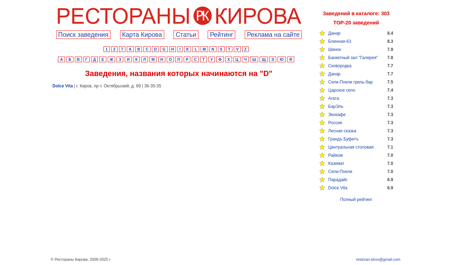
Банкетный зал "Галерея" (353, 57)
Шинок (334, 49)
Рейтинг (221, 34)
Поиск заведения (83, 34)
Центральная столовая (350, 147)
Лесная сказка (342, 130)
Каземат (336, 163)
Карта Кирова (142, 34)
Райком (335, 155)
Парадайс (338, 179)
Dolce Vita (337, 187)
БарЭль (335, 106)
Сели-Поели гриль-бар (350, 82)
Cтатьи (186, 34)
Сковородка (339, 65)
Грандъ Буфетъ (343, 139)
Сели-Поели (340, 171)
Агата (333, 98)
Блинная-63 (339, 41)
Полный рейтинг (356, 199)
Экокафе (336, 114)
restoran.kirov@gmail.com (378, 259)
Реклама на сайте (273, 34)
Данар (334, 33)
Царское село (341, 90)
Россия (335, 122)
